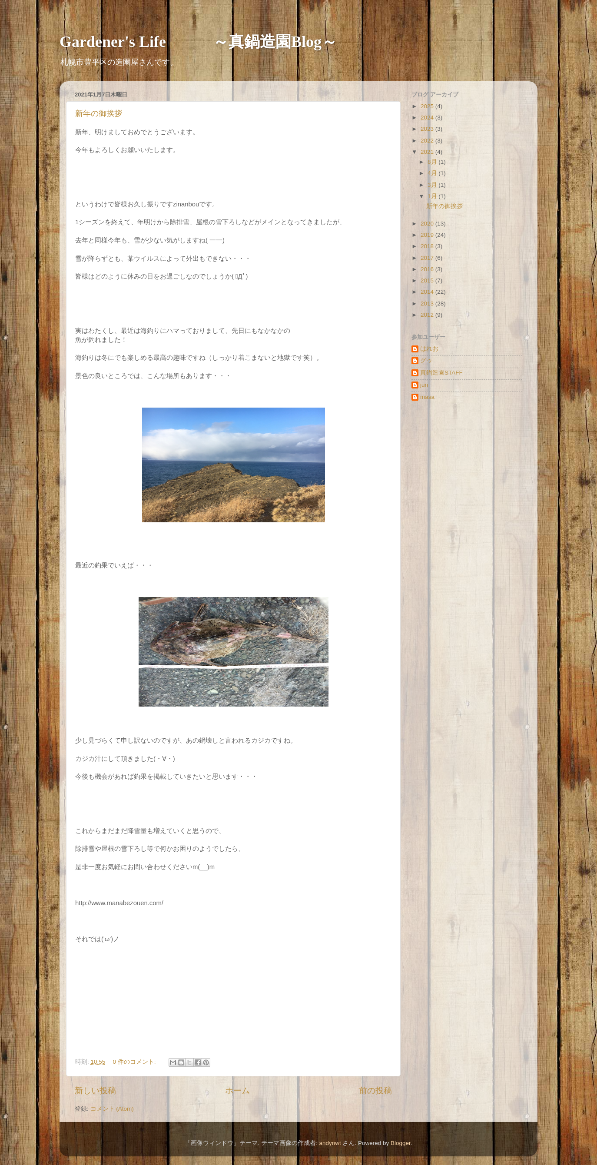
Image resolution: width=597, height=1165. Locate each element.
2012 (428, 315)
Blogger (401, 1143)
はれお (429, 348)
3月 (433, 185)
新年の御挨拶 (98, 113)
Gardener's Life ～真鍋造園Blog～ (198, 41)
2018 (428, 246)
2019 (428, 235)
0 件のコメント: (135, 1062)
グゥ (426, 360)
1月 (433, 196)
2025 (428, 106)
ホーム (237, 1090)
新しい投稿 (95, 1090)
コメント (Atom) (112, 1108)
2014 (428, 292)
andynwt (330, 1143)
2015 (428, 280)
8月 (433, 162)
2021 (428, 152)
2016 (428, 269)
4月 (433, 173)
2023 (428, 129)
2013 (428, 303)
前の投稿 (375, 1090)
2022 (428, 140)
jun (424, 385)
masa (427, 397)
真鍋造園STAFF (441, 372)
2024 (428, 117)
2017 (428, 258)
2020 (428, 223)
